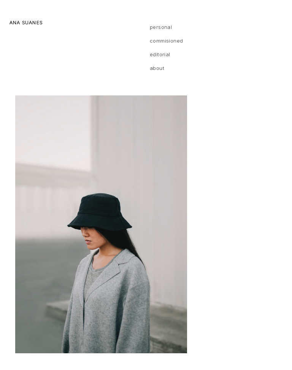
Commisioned (166, 41)
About (157, 68)
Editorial (160, 54)
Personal (161, 27)
